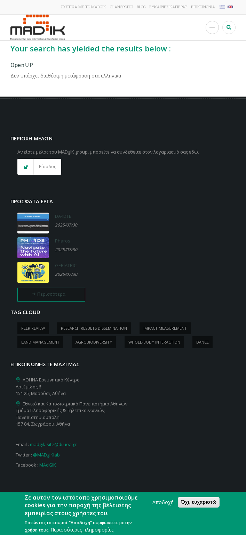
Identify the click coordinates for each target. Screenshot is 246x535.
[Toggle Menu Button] (212, 27)
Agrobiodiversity (94, 342)
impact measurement (165, 328)
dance (202, 342)
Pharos (62, 241)
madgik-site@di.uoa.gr (53, 444)
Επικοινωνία (203, 6)
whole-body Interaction (154, 342)
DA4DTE (63, 216)
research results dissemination (94, 328)
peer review (33, 328)
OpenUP (21, 64)
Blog (141, 6)
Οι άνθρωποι (121, 6)
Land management (40, 342)
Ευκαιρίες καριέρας (168, 6)
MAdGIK (47, 465)
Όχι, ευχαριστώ (198, 505)
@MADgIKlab (46, 455)
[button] (39, 167)
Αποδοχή (163, 505)
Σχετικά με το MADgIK (83, 6)
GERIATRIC (66, 265)
